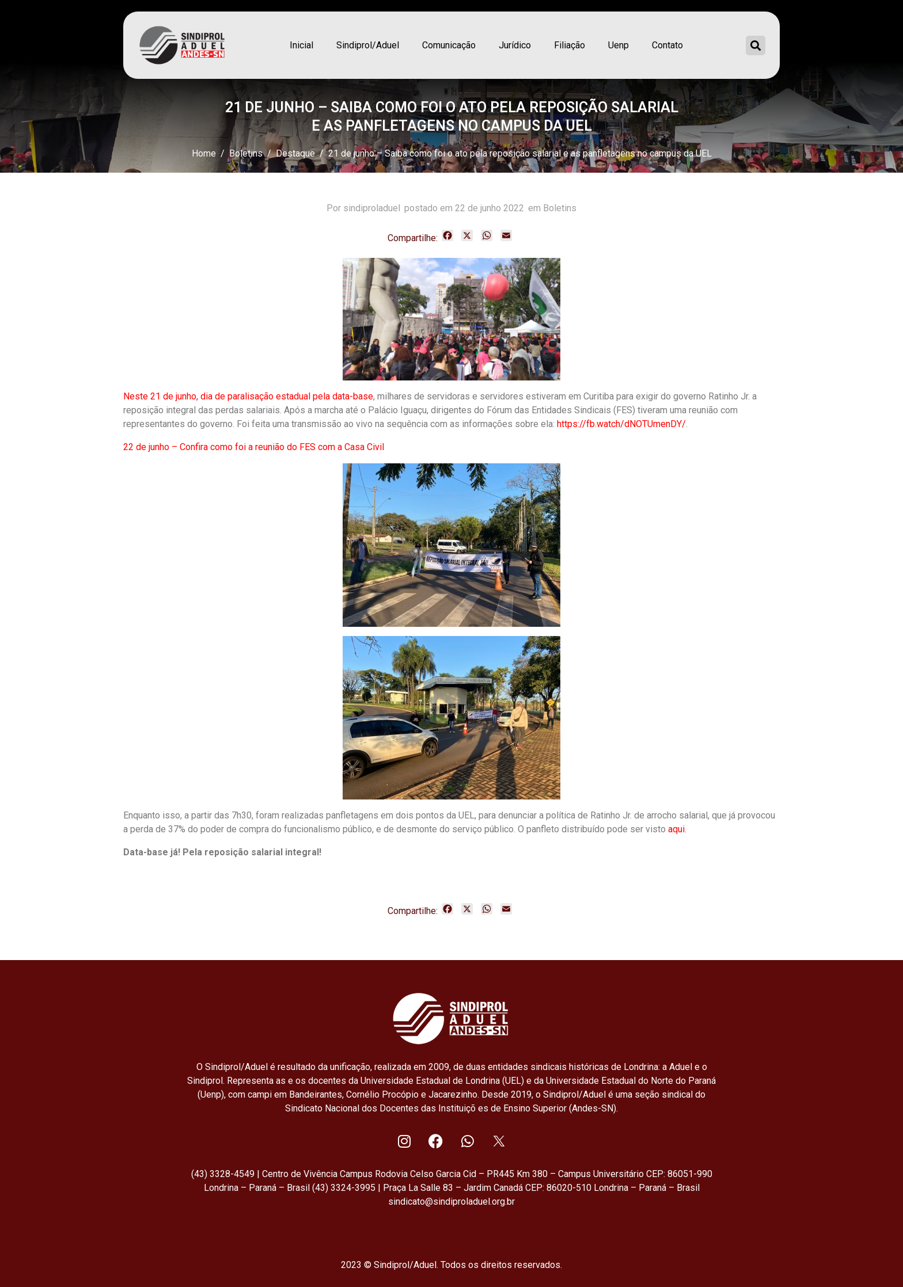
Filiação (569, 45)
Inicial (301, 45)
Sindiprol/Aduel (367, 45)
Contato (667, 45)
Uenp (618, 45)
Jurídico (515, 45)
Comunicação (449, 45)
